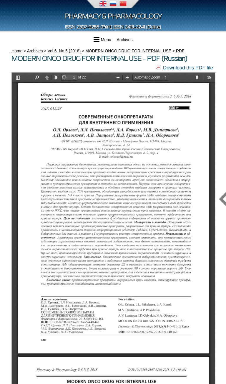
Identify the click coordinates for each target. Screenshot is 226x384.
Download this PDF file (188, 68)
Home (16, 51)
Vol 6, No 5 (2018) (64, 51)
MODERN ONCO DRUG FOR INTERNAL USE (128, 51)
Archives (125, 39)
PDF (180, 51)
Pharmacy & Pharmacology (113, 16)
